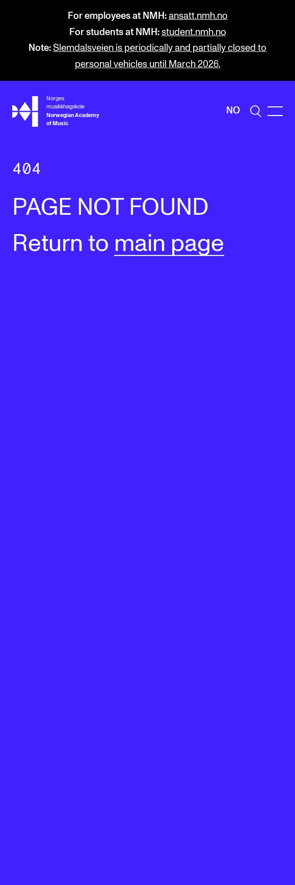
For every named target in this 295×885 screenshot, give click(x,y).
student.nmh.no (194, 32)
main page (169, 244)
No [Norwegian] (233, 111)
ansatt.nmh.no (198, 16)
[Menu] (275, 111)
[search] (255, 111)
